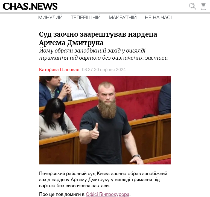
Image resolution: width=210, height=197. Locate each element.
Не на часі (158, 18)
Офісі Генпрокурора (107, 195)
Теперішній (86, 18)
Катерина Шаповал (59, 70)
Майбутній (123, 18)
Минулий (50, 18)
